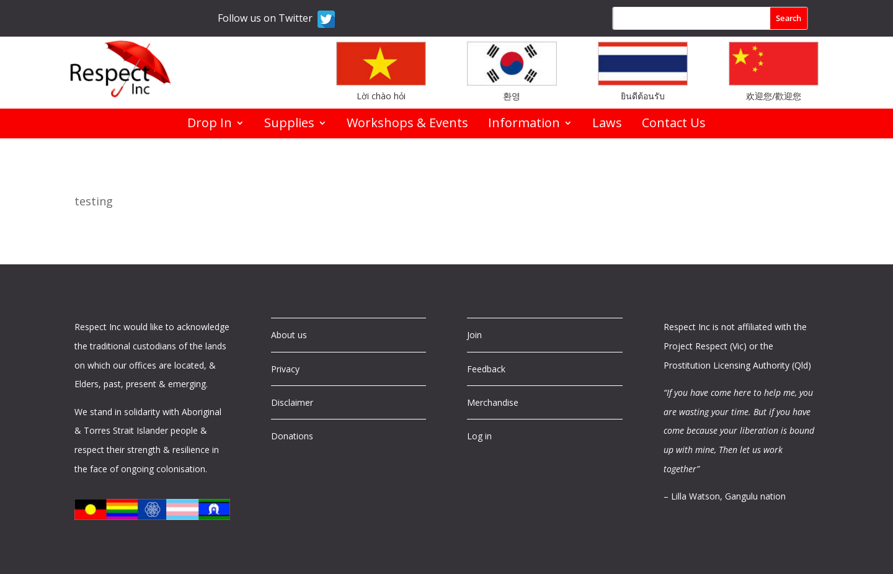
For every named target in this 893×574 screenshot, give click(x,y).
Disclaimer (292, 402)
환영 (511, 96)
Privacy (285, 369)
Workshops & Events (407, 125)
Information (524, 125)
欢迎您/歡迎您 (773, 96)
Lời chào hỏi (381, 96)
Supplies (289, 125)
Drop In (209, 125)
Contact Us (674, 125)
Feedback (486, 369)
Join (474, 335)
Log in (479, 436)
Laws (607, 125)
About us (289, 335)
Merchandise (492, 402)
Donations (292, 436)
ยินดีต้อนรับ (643, 96)
